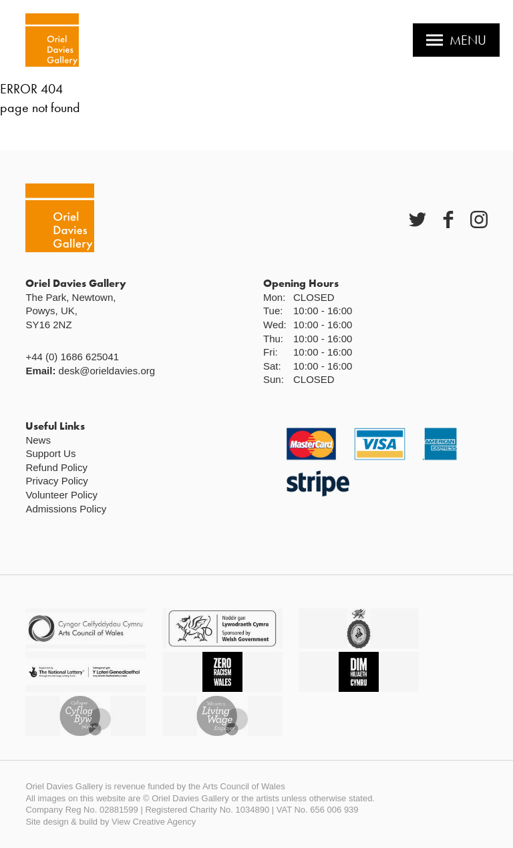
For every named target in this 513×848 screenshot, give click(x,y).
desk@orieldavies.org (107, 370)
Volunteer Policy (61, 494)
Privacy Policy (56, 480)
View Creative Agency (154, 822)
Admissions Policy (65, 508)
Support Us (50, 453)
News (38, 440)
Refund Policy (56, 467)
